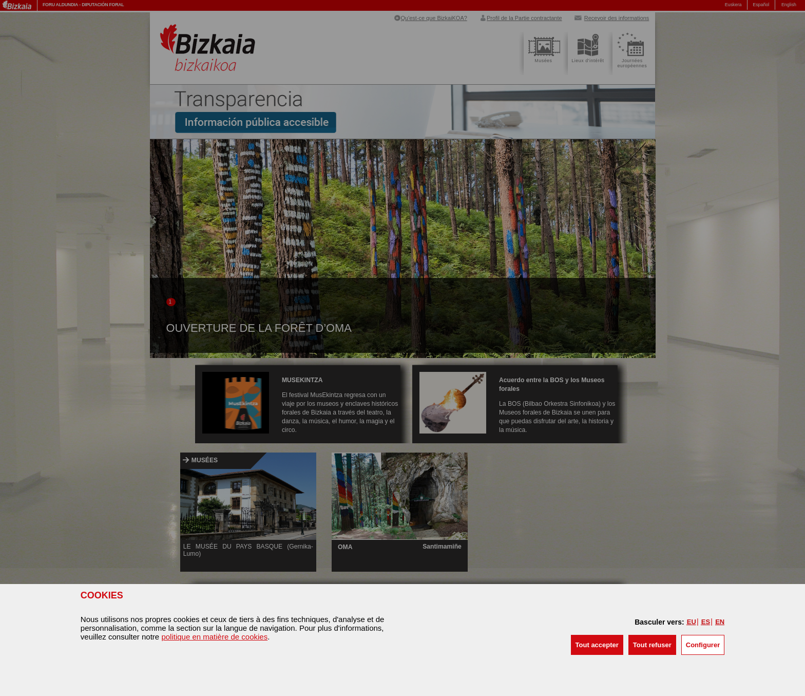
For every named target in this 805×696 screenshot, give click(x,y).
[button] (597, 645)
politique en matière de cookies (214, 636)
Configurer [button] (703, 645)
